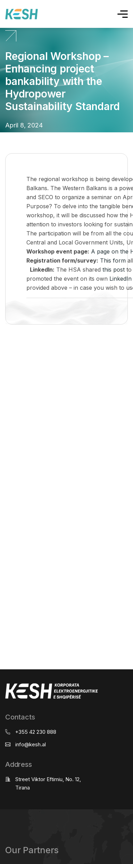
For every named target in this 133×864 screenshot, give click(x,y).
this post (113, 269)
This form (113, 260)
